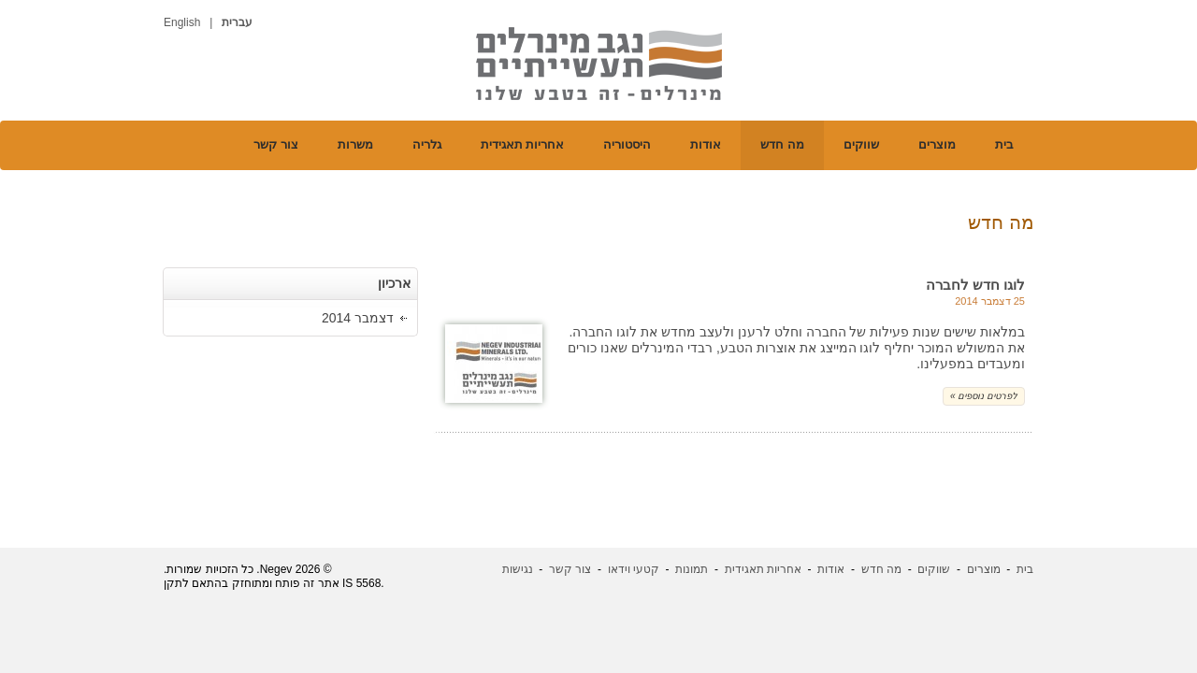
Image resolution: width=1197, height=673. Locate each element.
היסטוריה (627, 144)
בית (1004, 144)
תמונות (691, 569)
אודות (705, 144)
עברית (237, 22)
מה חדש (782, 144)
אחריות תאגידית (523, 144)
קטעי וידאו (633, 569)
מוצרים (937, 144)
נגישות (517, 569)
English (182, 22)
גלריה (426, 144)
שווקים (861, 144)
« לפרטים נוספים (983, 396)
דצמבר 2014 (358, 317)
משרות (355, 144)
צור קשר (275, 144)
